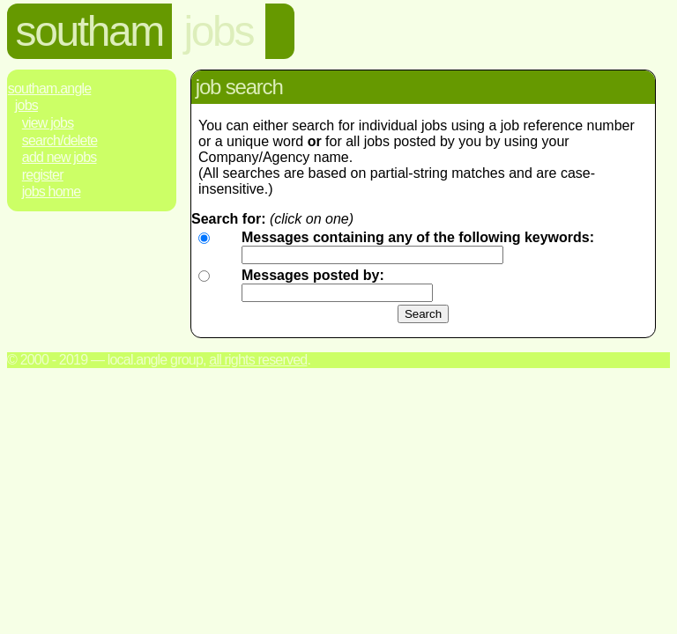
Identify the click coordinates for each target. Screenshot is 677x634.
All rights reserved (258, 359)
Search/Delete (60, 140)
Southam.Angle (50, 88)
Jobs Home (51, 191)
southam (89, 31)
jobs (218, 31)
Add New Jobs (59, 157)
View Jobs (48, 122)
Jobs (26, 105)
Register (42, 174)
